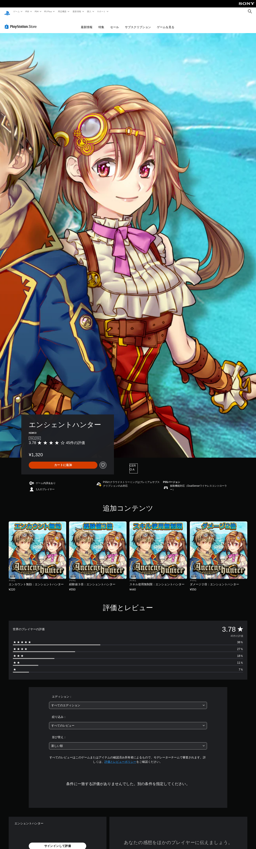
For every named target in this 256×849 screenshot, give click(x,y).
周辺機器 (62, 11)
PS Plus (48, 11)
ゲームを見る (165, 23)
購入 (89, 11)
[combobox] (128, 701)
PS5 (27, 11)
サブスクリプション (138, 23)
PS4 (37, 11)
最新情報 (76, 11)
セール (114, 23)
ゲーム (16, 11)
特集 (101, 23)
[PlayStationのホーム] (7, 11)
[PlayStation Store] (21, 22)
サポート (101, 11)
